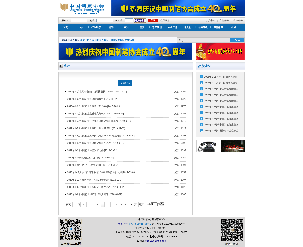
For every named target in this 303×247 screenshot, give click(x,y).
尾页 (141, 204)
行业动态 (96, 27)
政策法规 (157, 27)
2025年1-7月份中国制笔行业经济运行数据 (221, 101)
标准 (111, 27)
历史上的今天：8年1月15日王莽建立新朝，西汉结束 (107, 40)
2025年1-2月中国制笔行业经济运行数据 (221, 131)
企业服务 (238, 20)
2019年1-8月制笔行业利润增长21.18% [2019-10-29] (94, 106)
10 (126, 204)
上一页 (76, 204)
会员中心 (210, 20)
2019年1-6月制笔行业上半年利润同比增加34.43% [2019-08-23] (99, 121)
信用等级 (203, 27)
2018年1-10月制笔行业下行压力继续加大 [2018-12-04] (95, 179)
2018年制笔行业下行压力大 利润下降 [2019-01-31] (93, 165)
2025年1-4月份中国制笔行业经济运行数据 (221, 119)
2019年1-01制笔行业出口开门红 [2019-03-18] (90, 157)
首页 (65, 27)
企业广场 (172, 27)
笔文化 (187, 27)
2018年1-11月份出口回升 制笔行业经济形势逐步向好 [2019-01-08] (101, 172)
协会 (80, 27)
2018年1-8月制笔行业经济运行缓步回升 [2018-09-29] (94, 194)
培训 (142, 27)
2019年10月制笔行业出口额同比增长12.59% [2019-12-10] (97, 91)
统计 (126, 27)
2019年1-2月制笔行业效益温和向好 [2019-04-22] (92, 150)
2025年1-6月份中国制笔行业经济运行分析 (221, 107)
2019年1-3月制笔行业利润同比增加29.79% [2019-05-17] (96, 143)
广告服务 (224, 20)
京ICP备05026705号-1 (140, 223)
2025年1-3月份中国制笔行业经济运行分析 (221, 125)
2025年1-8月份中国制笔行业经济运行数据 (221, 95)
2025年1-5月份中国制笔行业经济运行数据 (221, 113)
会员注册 (165, 20)
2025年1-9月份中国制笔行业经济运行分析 (221, 89)
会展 (233, 27)
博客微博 (218, 27)
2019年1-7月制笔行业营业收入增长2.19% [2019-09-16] (95, 113)
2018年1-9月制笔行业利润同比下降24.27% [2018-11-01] (96, 187)
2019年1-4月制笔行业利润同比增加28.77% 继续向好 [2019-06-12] (101, 135)
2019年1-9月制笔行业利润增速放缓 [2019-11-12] (92, 99)
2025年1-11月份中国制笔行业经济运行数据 (220, 77)
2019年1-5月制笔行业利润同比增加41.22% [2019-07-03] (96, 128)
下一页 (133, 204)
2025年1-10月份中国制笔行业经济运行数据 (220, 83)
